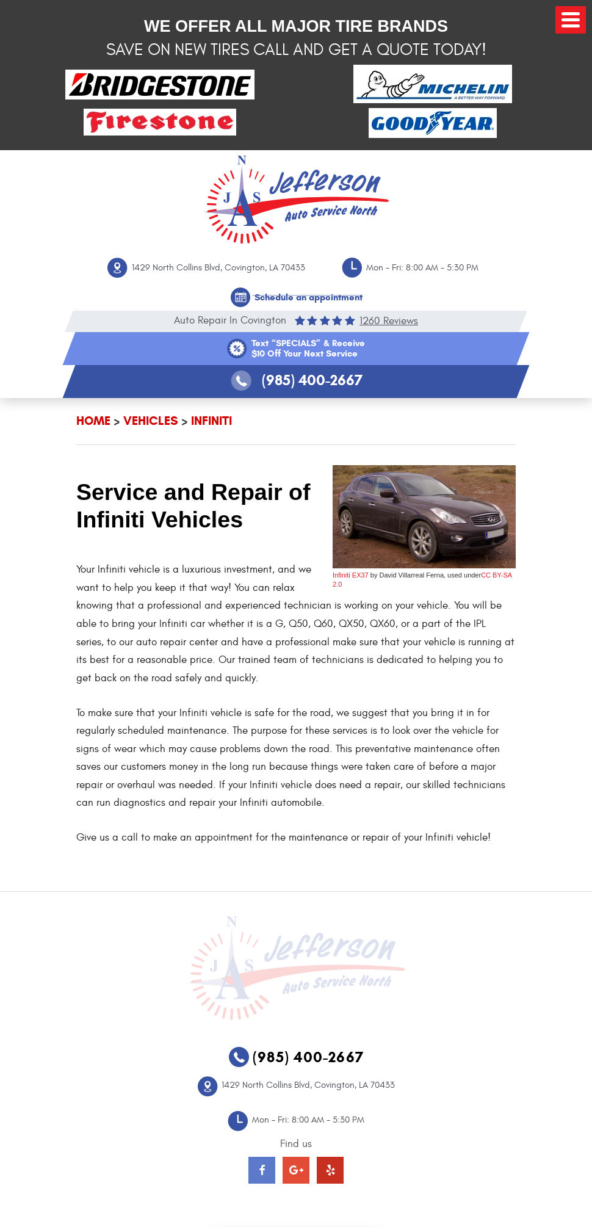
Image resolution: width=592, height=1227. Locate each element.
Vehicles (150, 421)
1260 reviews (388, 321)
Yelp (330, 1170)
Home (93, 421)
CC (486, 575)
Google (296, 1170)
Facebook (261, 1170)
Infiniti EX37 (351, 575)
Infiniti (211, 421)
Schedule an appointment (308, 297)
